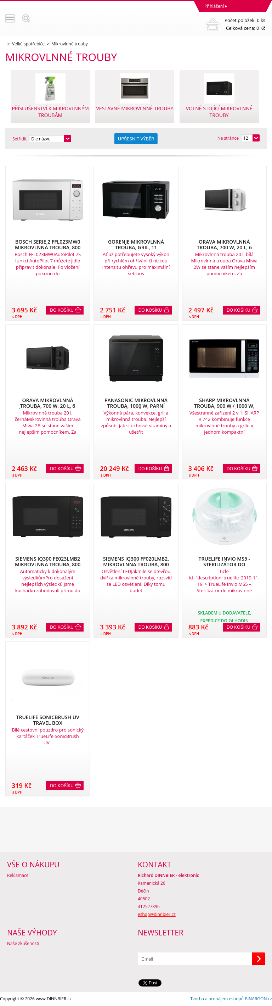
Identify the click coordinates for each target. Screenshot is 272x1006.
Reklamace (17, 875)
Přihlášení (214, 6)
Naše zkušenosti (23, 943)
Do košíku (62, 310)
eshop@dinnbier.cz (157, 914)
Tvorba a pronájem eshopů (217, 999)
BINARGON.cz (258, 999)
